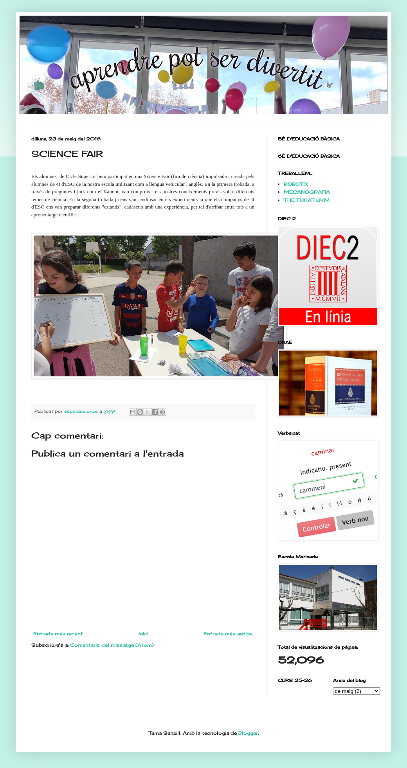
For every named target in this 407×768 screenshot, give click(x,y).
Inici (143, 634)
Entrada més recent (58, 634)
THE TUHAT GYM (307, 200)
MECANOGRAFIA (307, 192)
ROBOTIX (296, 184)
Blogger (248, 733)
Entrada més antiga (228, 634)
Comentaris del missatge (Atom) (112, 645)
